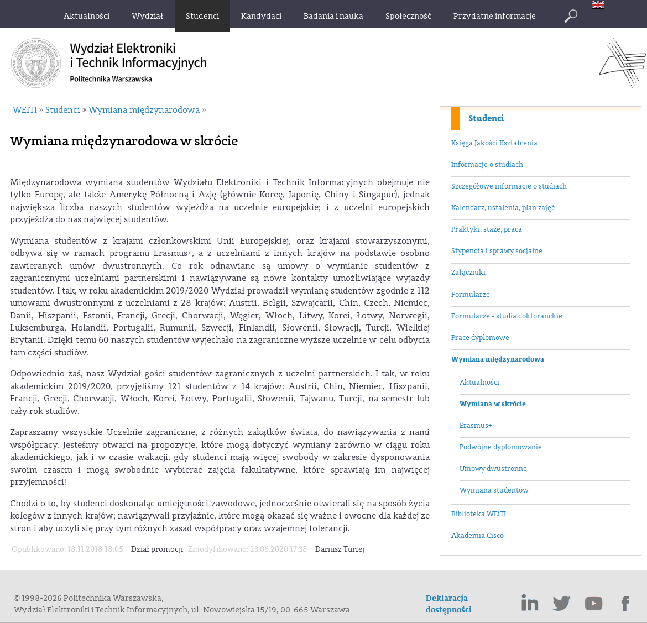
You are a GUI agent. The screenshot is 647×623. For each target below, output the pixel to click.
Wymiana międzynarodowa (497, 359)
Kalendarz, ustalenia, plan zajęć (503, 207)
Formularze (470, 294)
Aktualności (479, 382)
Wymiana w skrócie (493, 404)
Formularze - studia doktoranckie (506, 316)
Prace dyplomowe (480, 337)
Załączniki (468, 272)
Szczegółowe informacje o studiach (509, 186)
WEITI (25, 110)
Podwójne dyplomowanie (501, 447)
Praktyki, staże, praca (486, 229)
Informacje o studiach (487, 164)
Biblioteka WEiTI (478, 514)
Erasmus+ (476, 425)
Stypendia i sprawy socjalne (496, 251)
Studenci (486, 118)
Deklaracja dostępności (449, 604)
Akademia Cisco (477, 535)
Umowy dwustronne (493, 468)
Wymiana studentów (494, 490)
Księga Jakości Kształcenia (494, 143)
